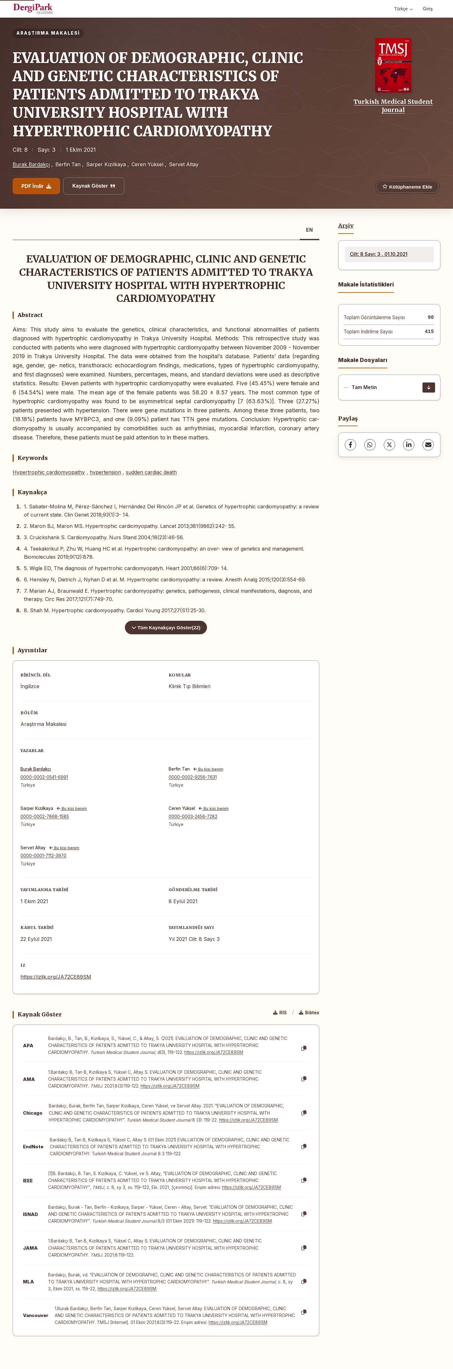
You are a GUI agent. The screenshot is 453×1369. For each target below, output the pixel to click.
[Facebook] (350, 444)
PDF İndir (36, 186)
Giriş (428, 8)
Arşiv (346, 225)
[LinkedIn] (408, 444)
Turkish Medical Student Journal (393, 106)
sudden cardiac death (151, 472)
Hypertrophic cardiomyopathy (49, 472)
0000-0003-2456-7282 (193, 816)
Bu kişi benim (208, 769)
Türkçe (403, 8)
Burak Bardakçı (31, 164)
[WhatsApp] (370, 444)
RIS (280, 1012)
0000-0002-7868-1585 (44, 816)
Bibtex (309, 1012)
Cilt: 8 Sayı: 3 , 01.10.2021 (378, 254)
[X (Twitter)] (389, 444)
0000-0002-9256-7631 (193, 777)
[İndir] (428, 387)
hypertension (105, 472)
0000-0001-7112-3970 (43, 855)
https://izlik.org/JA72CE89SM (55, 977)
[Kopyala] (304, 1048)
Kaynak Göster (93, 186)
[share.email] (428, 444)
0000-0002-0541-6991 (44, 777)
